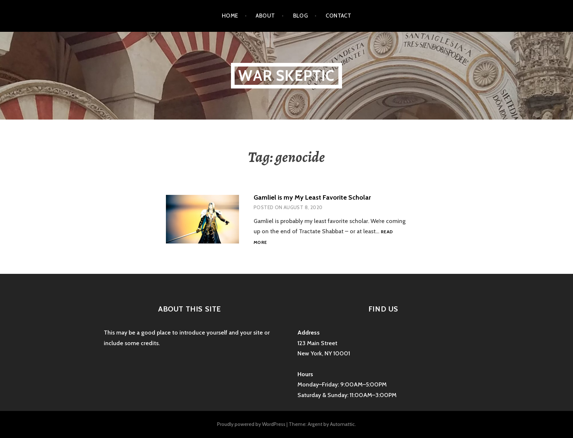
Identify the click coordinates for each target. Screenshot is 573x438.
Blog (300, 15)
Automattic (342, 424)
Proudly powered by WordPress (251, 424)
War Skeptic (286, 75)
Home (230, 15)
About (265, 15)
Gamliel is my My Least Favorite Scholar (312, 197)
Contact (338, 15)
